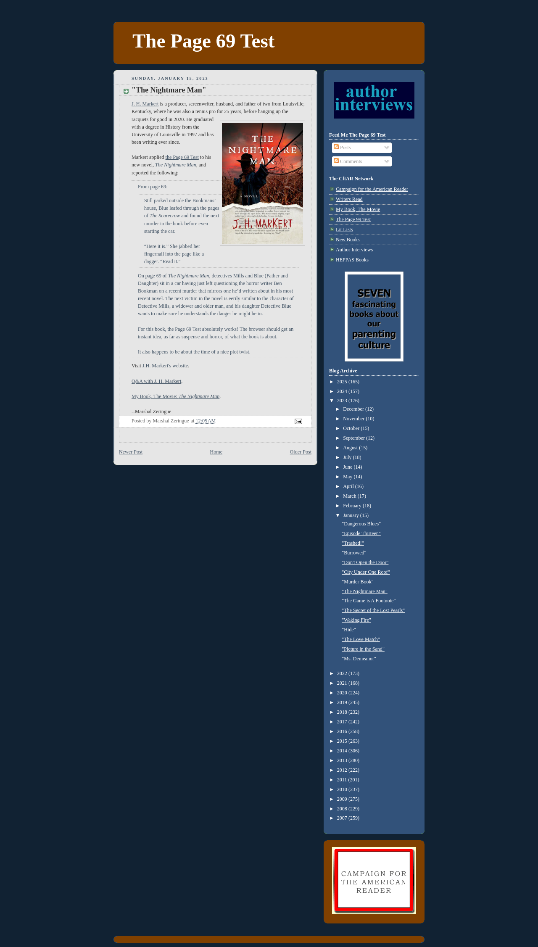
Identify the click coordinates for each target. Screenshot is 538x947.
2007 (342, 818)
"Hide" (349, 630)
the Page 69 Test (182, 157)
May (348, 477)
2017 (342, 722)
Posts (342, 147)
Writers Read (349, 199)
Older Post (300, 452)
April (349, 486)
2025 (342, 382)
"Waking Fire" (356, 620)
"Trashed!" (353, 543)
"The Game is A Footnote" (369, 601)
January (351, 515)
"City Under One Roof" (366, 572)
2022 (342, 673)
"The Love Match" (361, 639)
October (352, 428)
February (353, 506)
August (351, 448)
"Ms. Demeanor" (359, 659)
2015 (342, 741)
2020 (342, 693)
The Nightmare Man (175, 165)
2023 (342, 401)
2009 (342, 799)
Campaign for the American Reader (372, 189)
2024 (342, 391)
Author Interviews (354, 250)
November (354, 419)
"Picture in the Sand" (363, 649)
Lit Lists (344, 229)
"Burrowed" (354, 553)
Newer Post (130, 452)
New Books (348, 240)
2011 (342, 780)
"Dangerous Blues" (361, 524)
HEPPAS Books (352, 260)
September (354, 438)
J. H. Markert (145, 104)
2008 (342, 809)
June (348, 467)
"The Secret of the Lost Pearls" (373, 610)
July (348, 457)
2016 (342, 731)
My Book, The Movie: (175, 396)
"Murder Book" (357, 582)
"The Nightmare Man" (365, 591)
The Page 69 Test (203, 41)
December (354, 409)
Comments (348, 161)
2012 (342, 770)
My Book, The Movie (358, 209)
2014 (342, 751)
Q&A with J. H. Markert (156, 381)
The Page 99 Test (353, 219)
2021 (342, 683)
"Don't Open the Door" (365, 562)
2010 (342, 789)
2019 (342, 702)
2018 (342, 712)
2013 (342, 760)
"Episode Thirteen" (361, 533)
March (350, 496)
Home (216, 452)
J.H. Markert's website (165, 366)
